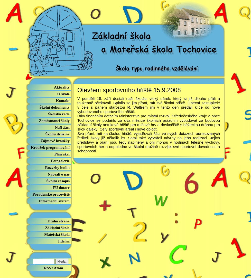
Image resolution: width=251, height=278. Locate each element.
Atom (58, 268)
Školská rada (59, 114)
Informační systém (54, 201)
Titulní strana (58, 221)
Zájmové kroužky (55, 141)
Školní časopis (58, 181)
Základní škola (57, 228)
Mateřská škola (57, 234)
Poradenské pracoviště (51, 194)
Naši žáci (62, 127)
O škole (63, 94)
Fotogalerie (60, 161)
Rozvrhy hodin (57, 168)
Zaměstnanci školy (54, 121)
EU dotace (61, 188)
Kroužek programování (50, 147)
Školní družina (57, 134)
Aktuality (62, 87)
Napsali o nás (59, 174)
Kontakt (63, 101)
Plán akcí (62, 154)
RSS (47, 268)
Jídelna (64, 241)
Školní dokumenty (55, 107)
